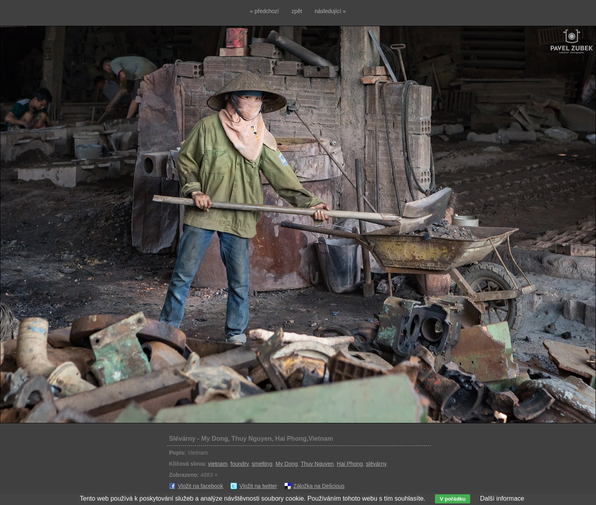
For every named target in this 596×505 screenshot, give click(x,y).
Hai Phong (350, 464)
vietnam (217, 464)
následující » (330, 11)
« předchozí (264, 11)
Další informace (502, 498)
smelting (262, 464)
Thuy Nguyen (317, 464)
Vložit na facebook (200, 486)
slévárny (376, 464)
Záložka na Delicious (318, 486)
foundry (240, 464)
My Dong (286, 464)
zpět (297, 11)
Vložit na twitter (258, 486)
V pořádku (452, 499)
